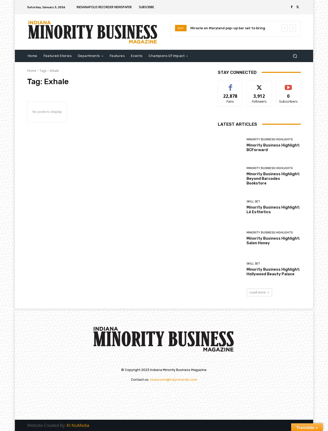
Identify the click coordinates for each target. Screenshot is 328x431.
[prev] (284, 28)
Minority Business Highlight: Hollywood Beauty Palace (273, 271)
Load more (259, 292)
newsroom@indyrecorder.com (173, 379)
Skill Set (253, 201)
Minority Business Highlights (270, 139)
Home (31, 70)
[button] (295, 56)
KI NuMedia (78, 425)
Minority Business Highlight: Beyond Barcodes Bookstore (273, 178)
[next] (293, 28)
